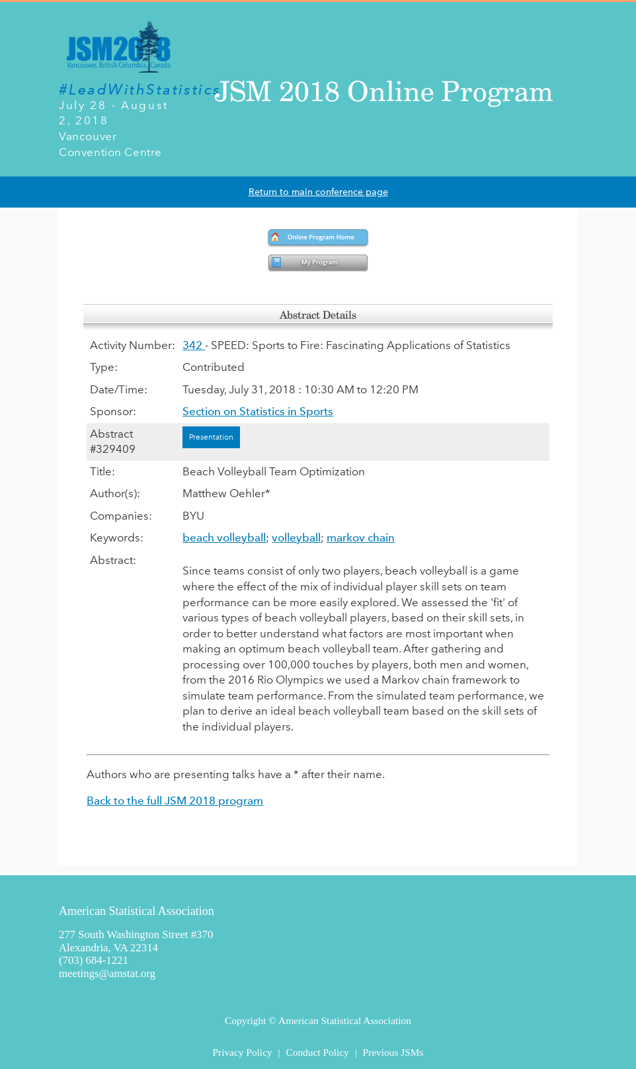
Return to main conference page (318, 192)
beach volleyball (224, 537)
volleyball (296, 537)
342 (193, 345)
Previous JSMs (393, 1052)
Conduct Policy (317, 1052)
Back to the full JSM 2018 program (175, 800)
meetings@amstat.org (107, 973)
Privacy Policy (242, 1052)
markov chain (361, 537)
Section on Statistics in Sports (257, 411)
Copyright (245, 1020)
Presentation (211, 437)
